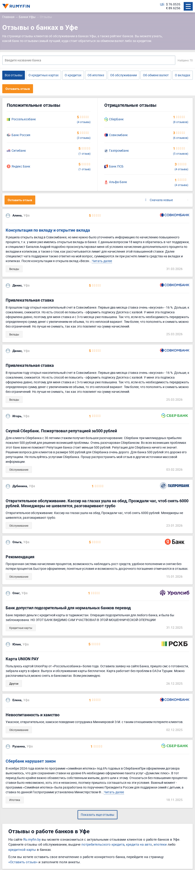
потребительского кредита (102, 844)
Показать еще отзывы (97, 814)
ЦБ (162, 4)
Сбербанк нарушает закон (31, 761)
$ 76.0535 (173, 4)
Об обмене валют (156, 75)
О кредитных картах (44, 75)
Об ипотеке (96, 75)
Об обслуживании (123, 75)
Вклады (14, 269)
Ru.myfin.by (32, 839)
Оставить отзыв (17, 89)
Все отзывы (13, 75)
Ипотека (14, 800)
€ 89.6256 (173, 8)
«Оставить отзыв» (23, 862)
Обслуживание (18, 469)
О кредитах (73, 75)
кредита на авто (139, 844)
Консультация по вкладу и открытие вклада (48, 230)
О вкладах (182, 75)
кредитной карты (22, 849)
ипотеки (160, 844)
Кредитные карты (20, 628)
